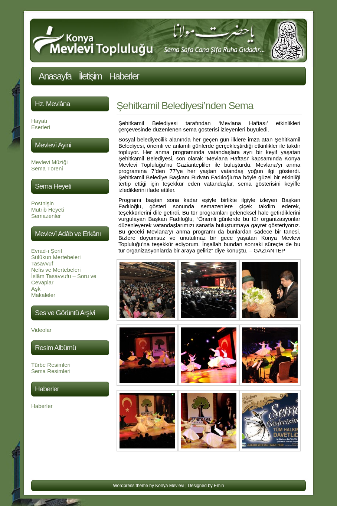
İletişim (90, 76)
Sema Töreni (47, 168)
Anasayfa (55, 76)
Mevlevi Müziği (49, 162)
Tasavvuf (42, 263)
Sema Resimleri (51, 371)
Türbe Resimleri (51, 365)
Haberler (124, 76)
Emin (219, 485)
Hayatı (39, 121)
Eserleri (40, 127)
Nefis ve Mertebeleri (56, 270)
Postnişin (42, 203)
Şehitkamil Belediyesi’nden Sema (185, 105)
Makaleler (43, 295)
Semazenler (46, 216)
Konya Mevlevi (169, 485)
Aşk (35, 288)
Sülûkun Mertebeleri (56, 257)
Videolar (41, 330)
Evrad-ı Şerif (46, 251)
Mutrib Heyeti (47, 209)
